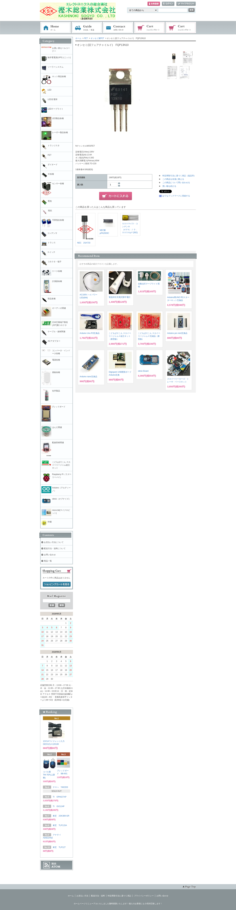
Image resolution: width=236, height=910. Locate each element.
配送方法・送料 (98, 896)
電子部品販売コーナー (181, 28)
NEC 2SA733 (83, 243)
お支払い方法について (54, 542)
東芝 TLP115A (60, 825)
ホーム (55, 28)
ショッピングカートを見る (57, 584)
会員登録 (153, 4)
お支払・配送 (86, 28)
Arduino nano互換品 (88, 376)
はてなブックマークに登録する (176, 196)
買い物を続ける (169, 186)
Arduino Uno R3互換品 (89, 333)
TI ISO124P (58, 806)
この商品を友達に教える (173, 179)
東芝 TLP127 (59, 847)
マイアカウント (186, 4)
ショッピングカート (149, 28)
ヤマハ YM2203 (60, 787)
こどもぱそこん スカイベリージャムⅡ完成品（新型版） (149, 336)
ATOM (55, 867)
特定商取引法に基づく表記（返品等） (179, 176)
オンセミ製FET (97, 38)
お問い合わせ (118, 28)
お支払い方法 (82, 896)
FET (86, 38)
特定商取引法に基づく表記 (119, 896)
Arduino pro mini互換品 (177, 333)
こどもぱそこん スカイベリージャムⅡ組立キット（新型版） (120, 336)
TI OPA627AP (59, 797)
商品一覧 (48, 561)
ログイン (168, 4)
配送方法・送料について (55, 548)
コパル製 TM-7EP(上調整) (49, 775)
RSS (53, 864)
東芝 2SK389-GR (61, 816)
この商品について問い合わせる (176, 182)
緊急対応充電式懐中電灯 (119, 297)
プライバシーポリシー (144, 896)
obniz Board (143, 371)
